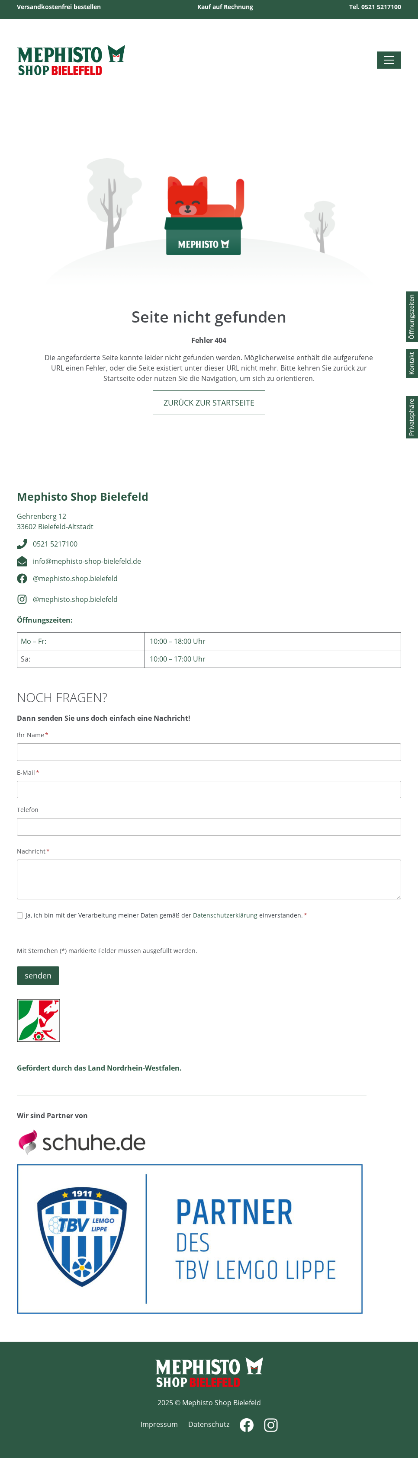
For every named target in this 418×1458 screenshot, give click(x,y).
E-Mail (28, 772)
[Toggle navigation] (389, 60)
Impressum (159, 1424)
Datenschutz (208, 1424)
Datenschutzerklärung (225, 915)
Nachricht (33, 851)
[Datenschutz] (20, 915)
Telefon (28, 810)
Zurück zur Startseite (209, 402)
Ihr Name (32, 735)
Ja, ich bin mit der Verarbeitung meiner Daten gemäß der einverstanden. (166, 915)
